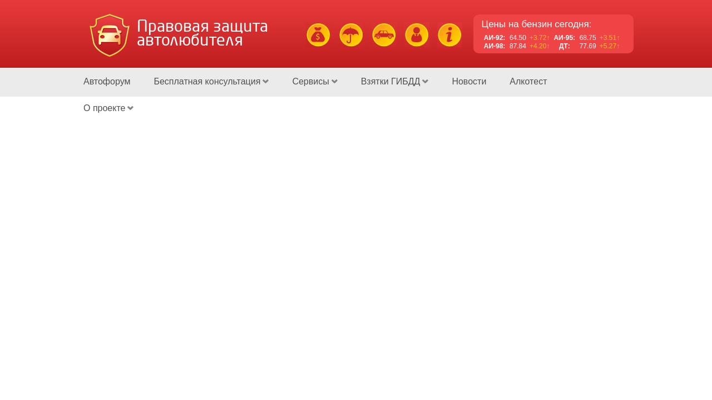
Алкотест (528, 81)
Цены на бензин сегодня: (537, 24)
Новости (469, 81)
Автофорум (106, 81)
